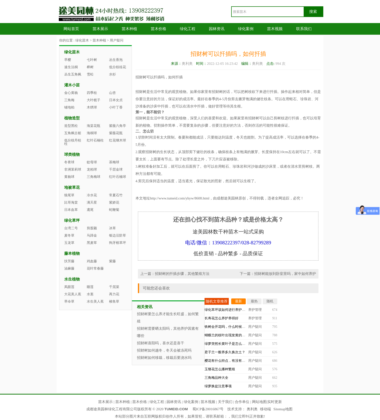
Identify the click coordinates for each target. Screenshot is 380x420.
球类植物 (72, 154)
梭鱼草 (114, 301)
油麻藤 (69, 268)
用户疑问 (116, 40)
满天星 (92, 202)
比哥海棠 (71, 202)
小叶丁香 (116, 107)
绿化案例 (245, 29)
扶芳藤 (69, 261)
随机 (270, 301)
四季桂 (92, 93)
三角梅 (69, 100)
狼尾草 (69, 195)
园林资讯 (216, 29)
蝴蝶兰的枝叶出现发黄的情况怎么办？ (233, 335)
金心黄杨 (71, 93)
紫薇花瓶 (116, 133)
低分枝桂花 (117, 67)
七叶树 (92, 60)
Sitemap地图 (283, 409)
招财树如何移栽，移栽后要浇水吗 (164, 358)
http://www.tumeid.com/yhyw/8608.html (179, 198)
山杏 (112, 93)
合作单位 (242, 402)
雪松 (90, 74)
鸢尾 (90, 210)
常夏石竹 (116, 195)
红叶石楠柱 (95, 140)
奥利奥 (252, 409)
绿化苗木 (82, 40)
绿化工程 (187, 29)
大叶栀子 (93, 100)
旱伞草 (69, 301)
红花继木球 (117, 140)
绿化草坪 (72, 220)
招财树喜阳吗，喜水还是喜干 (160, 343)
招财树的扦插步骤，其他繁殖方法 (182, 274)
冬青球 (69, 162)
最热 (254, 301)
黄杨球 (69, 177)
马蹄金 (92, 235)
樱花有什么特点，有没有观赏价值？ (232, 360)
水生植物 (72, 279)
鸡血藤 (92, 261)
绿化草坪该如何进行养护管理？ (228, 310)
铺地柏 (69, 107)
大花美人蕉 (72, 294)
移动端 (265, 409)
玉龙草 (69, 243)
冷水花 (92, 195)
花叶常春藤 (95, 268)
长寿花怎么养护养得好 (221, 318)
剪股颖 (92, 228)
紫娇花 (114, 202)
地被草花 (72, 187)
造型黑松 (71, 126)
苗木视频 (275, 29)
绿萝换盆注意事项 (218, 386)
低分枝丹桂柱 (72, 142)
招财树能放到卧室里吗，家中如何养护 (285, 274)
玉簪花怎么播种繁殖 (220, 369)
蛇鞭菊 (114, 210)
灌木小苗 (72, 85)
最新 (238, 301)
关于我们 (225, 402)
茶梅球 (114, 162)
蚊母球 (92, 162)
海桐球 (92, 133)
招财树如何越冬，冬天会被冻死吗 (164, 350)
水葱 (90, 294)
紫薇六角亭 (117, 126)
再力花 (114, 294)
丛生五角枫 (72, 74)
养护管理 (255, 310)
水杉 (112, 74)
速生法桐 (71, 67)
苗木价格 (158, 29)
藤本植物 (72, 253)
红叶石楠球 (117, 177)
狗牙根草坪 (117, 243)
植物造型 (72, 118)
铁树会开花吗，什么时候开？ (227, 327)
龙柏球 (92, 169)
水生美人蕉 (95, 301)
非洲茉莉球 (72, 169)
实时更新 (274, 402)
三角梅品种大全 (216, 377)
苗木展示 (100, 29)
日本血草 (71, 210)
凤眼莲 (69, 287)
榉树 (90, 67)
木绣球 (92, 107)
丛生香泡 (116, 60)
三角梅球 (93, 177)
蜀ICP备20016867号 (207, 409)
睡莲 (90, 287)
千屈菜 (114, 287)
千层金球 (116, 169)
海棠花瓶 (93, 126)
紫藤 (112, 261)
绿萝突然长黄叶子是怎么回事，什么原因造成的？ (242, 344)
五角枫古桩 (72, 133)
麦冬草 (69, 235)
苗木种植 (129, 29)
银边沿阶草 (117, 235)
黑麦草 (92, 243)
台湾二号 (71, 228)
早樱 (67, 60)
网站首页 (71, 29)
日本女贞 (116, 100)
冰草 (112, 228)
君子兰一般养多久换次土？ (225, 352)
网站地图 (259, 402)
